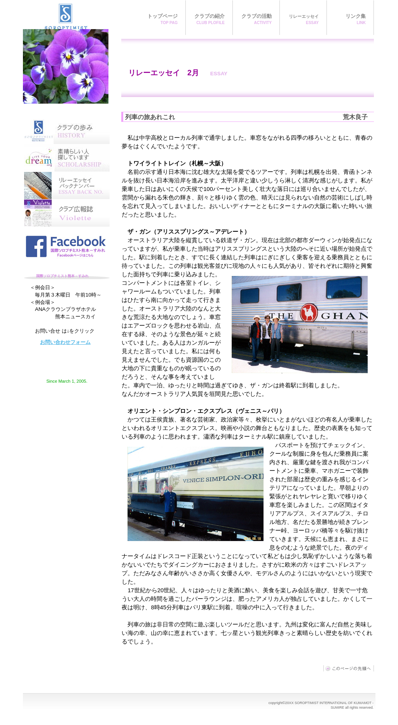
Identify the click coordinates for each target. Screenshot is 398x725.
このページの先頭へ (348, 668)
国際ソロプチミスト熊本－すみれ (65, 52)
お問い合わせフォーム (65, 342)
